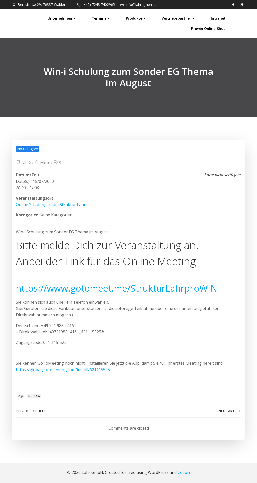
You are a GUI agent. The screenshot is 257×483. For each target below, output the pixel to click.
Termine (101, 17)
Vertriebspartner (179, 17)
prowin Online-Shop (209, 28)
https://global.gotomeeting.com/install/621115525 (63, 369)
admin (42, 162)
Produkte (136, 17)
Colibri (184, 473)
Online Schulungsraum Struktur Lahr (50, 205)
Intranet (218, 17)
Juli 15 (23, 162)
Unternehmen (62, 17)
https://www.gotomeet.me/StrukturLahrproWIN (116, 288)
